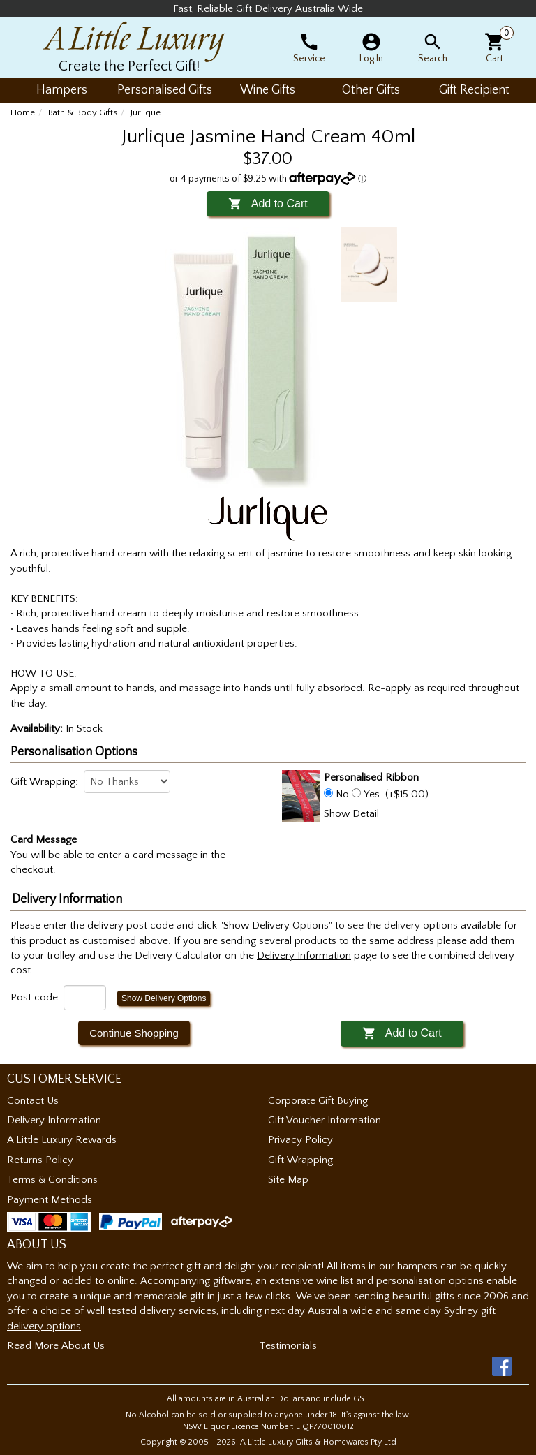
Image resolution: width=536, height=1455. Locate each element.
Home (22, 112)
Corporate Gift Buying (318, 1101)
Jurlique (146, 112)
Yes (371, 794)
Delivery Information (54, 1120)
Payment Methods (49, 1200)
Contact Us (33, 1101)
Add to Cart (267, 203)
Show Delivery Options (163, 998)
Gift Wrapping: (44, 782)
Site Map (288, 1180)
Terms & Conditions (52, 1180)
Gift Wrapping (300, 1160)
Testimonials (288, 1346)
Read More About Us (56, 1346)
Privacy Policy (300, 1140)
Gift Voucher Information (324, 1120)
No (342, 794)
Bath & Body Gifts (82, 112)
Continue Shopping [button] (134, 1033)
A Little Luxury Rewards (62, 1140)
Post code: (35, 997)
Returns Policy (40, 1160)
